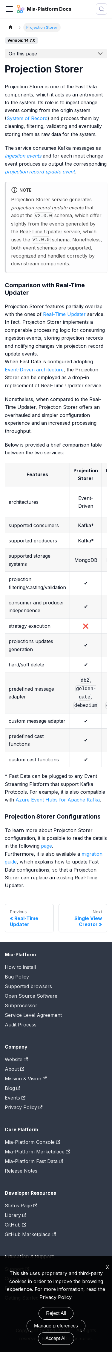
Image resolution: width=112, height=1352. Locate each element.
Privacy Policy (23, 1107)
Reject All (56, 1313)
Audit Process (20, 1025)
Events (15, 1098)
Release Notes (21, 1171)
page (46, 846)
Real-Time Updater (41, 232)
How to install (20, 967)
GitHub (15, 1225)
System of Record (27, 118)
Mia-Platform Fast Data (34, 1161)
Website (16, 1059)
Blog (12, 1088)
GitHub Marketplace (30, 1234)
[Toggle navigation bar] (9, 8)
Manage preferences (56, 1325)
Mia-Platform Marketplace (37, 1152)
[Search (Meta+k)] (101, 9)
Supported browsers (28, 986)
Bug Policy (17, 977)
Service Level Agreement (33, 1015)
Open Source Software (31, 996)
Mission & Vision (26, 1079)
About (14, 1069)
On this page (23, 54)
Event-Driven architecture (34, 370)
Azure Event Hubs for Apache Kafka (58, 800)
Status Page (21, 1206)
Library (15, 1215)
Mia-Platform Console (32, 1142)
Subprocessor (21, 1005)
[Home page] (10, 27)
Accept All (55, 1338)
